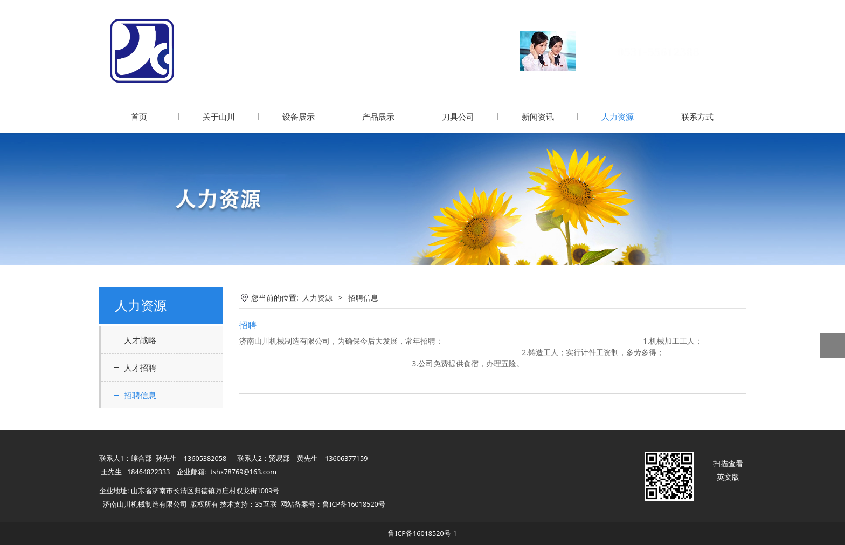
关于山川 (219, 116)
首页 (139, 116)
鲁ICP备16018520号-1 (422, 532)
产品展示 (378, 116)
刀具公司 (458, 116)
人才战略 (140, 339)
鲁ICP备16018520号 (353, 503)
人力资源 (617, 116)
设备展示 (298, 116)
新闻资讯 (538, 116)
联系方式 (697, 116)
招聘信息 (140, 394)
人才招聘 (140, 367)
